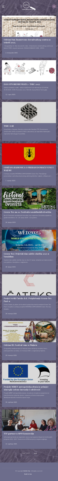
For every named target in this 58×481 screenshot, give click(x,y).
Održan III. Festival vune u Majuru (20, 345)
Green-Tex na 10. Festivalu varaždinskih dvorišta (27, 212)
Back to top (29, 474)
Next (35, 453)
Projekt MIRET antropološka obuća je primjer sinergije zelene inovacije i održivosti (26, 388)
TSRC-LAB (9, 126)
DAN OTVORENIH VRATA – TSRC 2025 (22, 84)
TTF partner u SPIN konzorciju (19, 433)
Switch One (26, 471)
